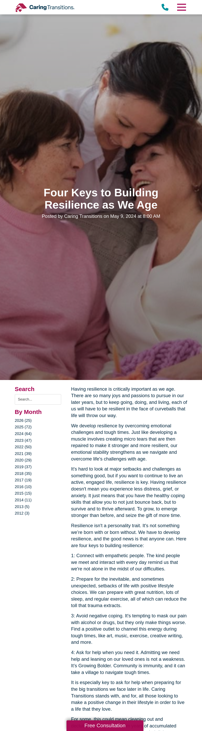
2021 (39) (23, 453)
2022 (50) (23, 447)
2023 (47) (23, 440)
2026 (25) (23, 420)
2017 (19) (23, 480)
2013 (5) (22, 506)
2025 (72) (23, 427)
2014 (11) (23, 500)
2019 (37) (23, 467)
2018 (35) (23, 473)
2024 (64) (23, 433)
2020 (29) (23, 460)
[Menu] (181, 7)
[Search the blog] (38, 399)
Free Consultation (104, 725)
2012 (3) (22, 513)
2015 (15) (23, 493)
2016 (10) (23, 487)
